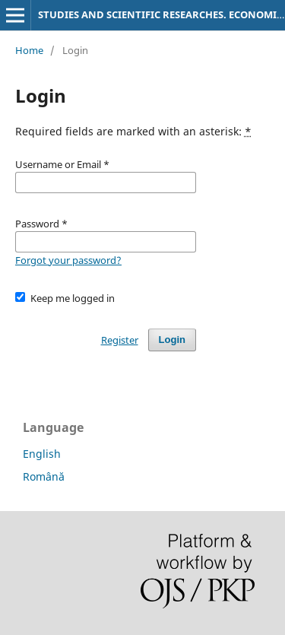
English (42, 453)
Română (44, 476)
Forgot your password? (68, 260)
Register (119, 340)
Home (29, 50)
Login (172, 339)
